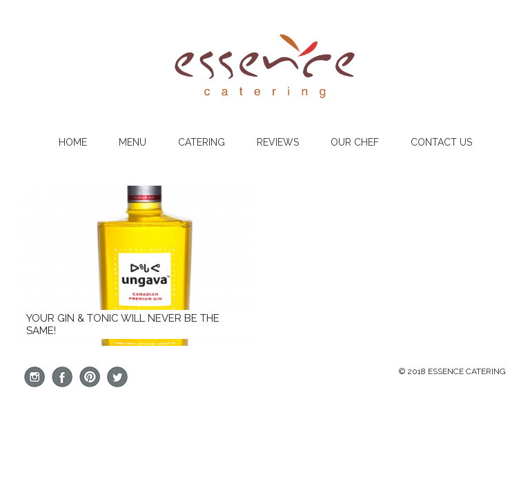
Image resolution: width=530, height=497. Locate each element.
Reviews (278, 142)
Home (73, 142)
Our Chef (355, 142)
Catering (201, 142)
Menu (132, 142)
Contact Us (441, 142)
